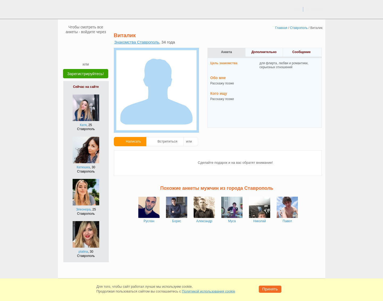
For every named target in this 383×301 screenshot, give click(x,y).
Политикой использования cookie (208, 291)
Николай (259, 221)
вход (297, 9)
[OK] (96, 42)
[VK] (76, 42)
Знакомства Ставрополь (136, 42)
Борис (176, 221)
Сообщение (301, 52)
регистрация (314, 9)
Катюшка (83, 167)
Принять (270, 289)
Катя (83, 125)
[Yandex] (81, 53)
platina (83, 251)
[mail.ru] (86, 42)
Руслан (149, 221)
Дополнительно (264, 52)
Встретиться (167, 141)
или (189, 141)
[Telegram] (91, 53)
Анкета (226, 52)
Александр (204, 221)
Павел (287, 221)
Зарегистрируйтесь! (85, 73)
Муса (232, 221)
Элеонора (83, 209)
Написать (133, 141)
